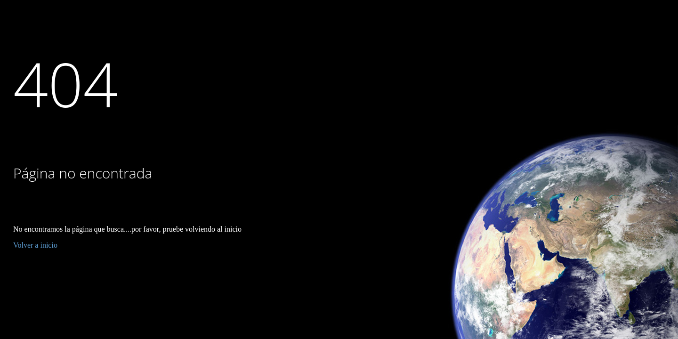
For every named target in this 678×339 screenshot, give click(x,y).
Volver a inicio (35, 245)
